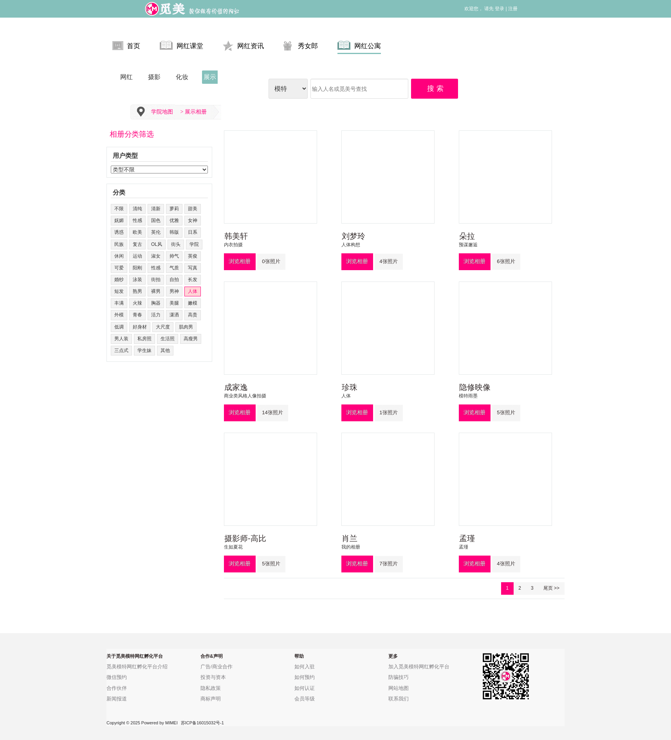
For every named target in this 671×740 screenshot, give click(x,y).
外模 (119, 315)
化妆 (182, 77)
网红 (126, 77)
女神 (192, 220)
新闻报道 (116, 699)
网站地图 (398, 688)
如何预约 (304, 677)
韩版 (174, 232)
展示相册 (196, 112)
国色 (156, 220)
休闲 (119, 256)
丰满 (119, 303)
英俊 (192, 256)
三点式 (121, 350)
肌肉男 (186, 327)
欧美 (137, 232)
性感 (137, 220)
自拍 (174, 279)
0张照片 (271, 261)
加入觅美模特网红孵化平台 (418, 667)
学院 (194, 244)
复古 (137, 244)
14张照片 (272, 412)
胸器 (156, 303)
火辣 (137, 303)
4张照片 (388, 261)
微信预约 (116, 677)
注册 (513, 8)
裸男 (156, 291)
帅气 (174, 256)
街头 (175, 244)
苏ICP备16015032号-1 (202, 722)
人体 (192, 291)
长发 (192, 279)
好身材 (140, 327)
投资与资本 (213, 677)
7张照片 (388, 564)
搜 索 (435, 88)
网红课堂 (181, 45)
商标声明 (210, 699)
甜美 (192, 208)
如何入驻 (304, 667)
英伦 (156, 232)
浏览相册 (240, 261)
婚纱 (119, 279)
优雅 (174, 220)
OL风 (156, 244)
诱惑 (119, 232)
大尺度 (163, 327)
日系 (192, 232)
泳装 (137, 279)
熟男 (137, 291)
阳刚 (137, 268)
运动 (137, 256)
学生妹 (144, 350)
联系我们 (398, 699)
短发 (119, 291)
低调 (119, 327)
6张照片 (506, 261)
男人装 (121, 338)
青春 (137, 315)
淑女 (156, 256)
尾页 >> (551, 588)
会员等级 (304, 699)
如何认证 (304, 688)
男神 (174, 291)
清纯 (137, 208)
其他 (165, 350)
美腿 (174, 303)
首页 (126, 45)
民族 (119, 244)
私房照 (144, 338)
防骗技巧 (398, 677)
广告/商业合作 (216, 667)
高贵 (192, 315)
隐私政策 (210, 688)
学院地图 (162, 112)
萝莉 (174, 208)
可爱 (119, 268)
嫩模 (192, 303)
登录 (499, 8)
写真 (192, 268)
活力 (156, 315)
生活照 (168, 338)
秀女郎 (300, 45)
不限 (119, 208)
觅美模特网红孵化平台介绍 (137, 667)
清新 (156, 208)
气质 (174, 268)
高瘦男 (191, 338)
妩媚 (119, 220)
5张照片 (506, 412)
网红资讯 (243, 45)
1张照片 (388, 412)
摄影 (154, 77)
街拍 (156, 279)
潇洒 (174, 315)
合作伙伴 (116, 688)
